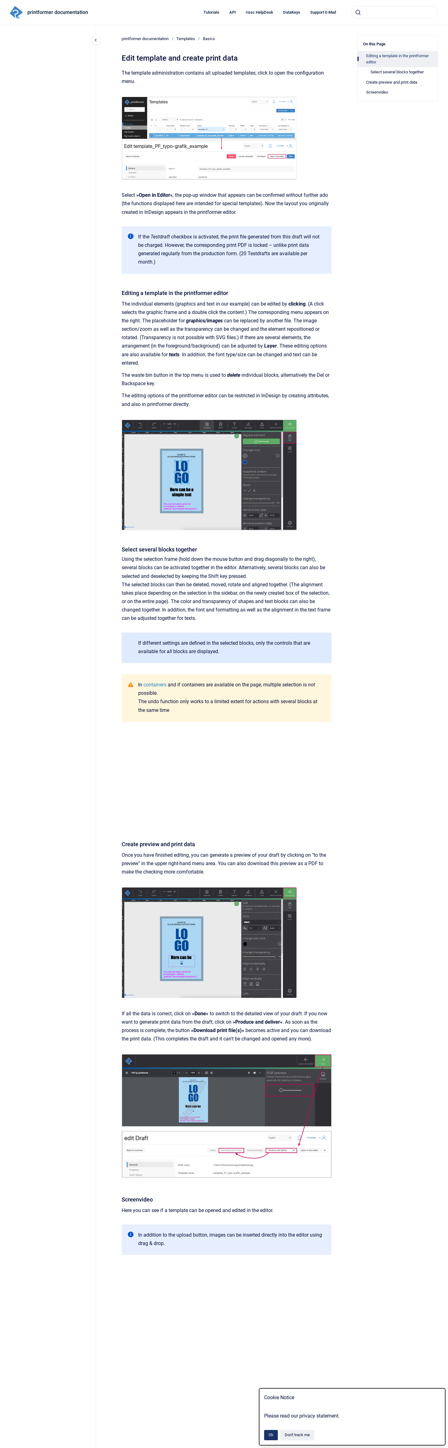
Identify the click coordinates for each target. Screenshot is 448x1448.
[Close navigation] (96, 40)
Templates (185, 38)
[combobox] (394, 12)
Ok (270, 1434)
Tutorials (211, 12)
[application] (446, 1446)
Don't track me (297, 1434)
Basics (209, 38)
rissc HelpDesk (259, 12)
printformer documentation (57, 12)
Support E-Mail (323, 12)
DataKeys (291, 12)
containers (154, 685)
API (232, 12)
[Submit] (358, 12)
